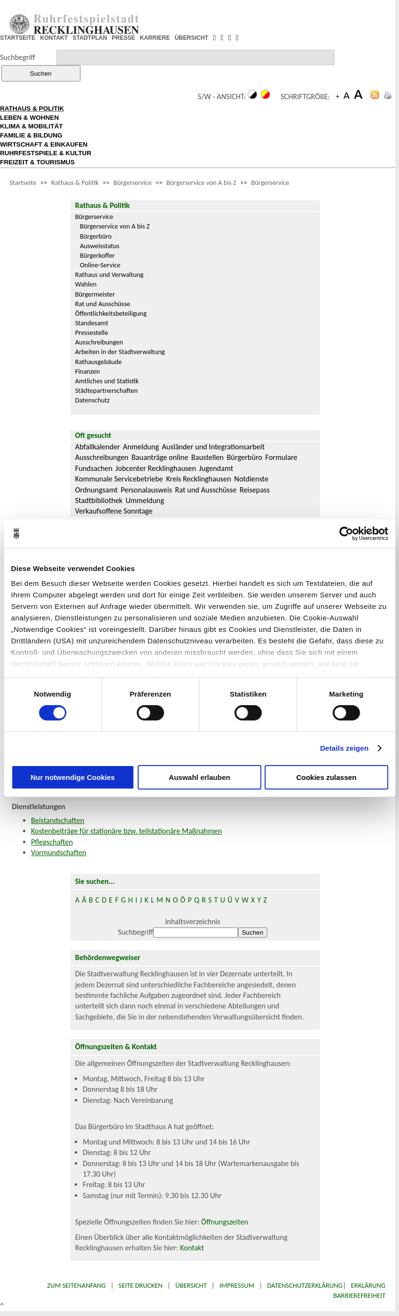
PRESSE (123, 37)
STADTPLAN (90, 37)
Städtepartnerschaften (106, 390)
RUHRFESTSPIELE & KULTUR (45, 153)
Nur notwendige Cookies (73, 777)
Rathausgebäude (98, 361)
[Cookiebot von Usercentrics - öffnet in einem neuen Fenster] (346, 533)
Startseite (23, 182)
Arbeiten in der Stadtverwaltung (120, 351)
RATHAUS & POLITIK (32, 108)
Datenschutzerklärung (305, 1285)
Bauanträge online (159, 457)
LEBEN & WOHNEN (29, 117)
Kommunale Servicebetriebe (119, 478)
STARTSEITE (17, 37)
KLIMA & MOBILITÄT (31, 126)
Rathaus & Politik (75, 182)
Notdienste (251, 478)
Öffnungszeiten (224, 1221)
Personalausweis (146, 489)
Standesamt (91, 323)
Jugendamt (216, 468)
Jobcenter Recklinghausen (155, 468)
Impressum (236, 1285)
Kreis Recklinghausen (198, 478)
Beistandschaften (57, 820)
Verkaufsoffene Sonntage (114, 510)
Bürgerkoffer (97, 255)
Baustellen (207, 457)
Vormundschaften (58, 852)
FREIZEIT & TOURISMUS (37, 162)
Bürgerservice (133, 182)
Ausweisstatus (100, 245)
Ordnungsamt (96, 489)
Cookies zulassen (326, 777)
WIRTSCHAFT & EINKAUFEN (44, 144)
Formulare (281, 457)
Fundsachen (94, 468)
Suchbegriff (17, 57)
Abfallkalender (97, 446)
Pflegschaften (52, 842)
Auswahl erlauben (199, 777)
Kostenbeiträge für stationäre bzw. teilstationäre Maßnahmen (126, 830)
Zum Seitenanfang (76, 1285)
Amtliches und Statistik (107, 381)
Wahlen (86, 284)
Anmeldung (141, 446)
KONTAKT (54, 37)
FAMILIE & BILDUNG (31, 135)
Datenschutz (92, 400)
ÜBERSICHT (191, 37)
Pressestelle (91, 332)
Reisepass (254, 489)
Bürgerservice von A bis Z (201, 182)
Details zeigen (344, 748)
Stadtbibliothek (99, 500)
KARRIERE (155, 37)
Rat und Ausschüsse (102, 303)
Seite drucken (140, 1285)
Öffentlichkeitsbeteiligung (111, 313)
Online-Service (100, 265)
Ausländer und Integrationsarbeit (213, 446)
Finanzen (87, 371)
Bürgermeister (95, 294)
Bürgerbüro (96, 236)
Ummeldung (144, 500)
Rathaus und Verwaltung (109, 274)
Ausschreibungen (99, 342)
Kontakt (192, 1247)
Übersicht (191, 1285)
